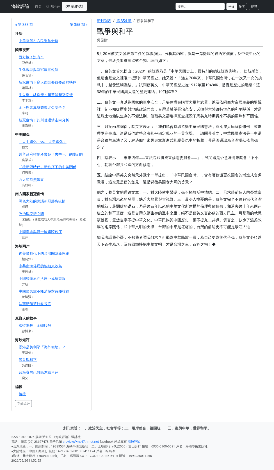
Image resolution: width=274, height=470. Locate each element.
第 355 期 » (79, 24)
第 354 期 (124, 20)
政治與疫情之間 (31, 213)
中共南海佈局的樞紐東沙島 (40, 265)
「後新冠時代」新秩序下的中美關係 (47, 166)
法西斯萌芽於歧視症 (35, 303)
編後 (22, 393)
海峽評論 (20, 6)
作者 (242, 6)
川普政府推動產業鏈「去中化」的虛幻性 (51, 154)
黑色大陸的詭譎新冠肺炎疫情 (42, 201)
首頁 (38, 6)
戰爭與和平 (28, 359)
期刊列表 (53, 6)
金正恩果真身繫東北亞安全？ (42, 107)
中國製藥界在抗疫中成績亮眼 (42, 278)
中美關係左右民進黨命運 (38, 40)
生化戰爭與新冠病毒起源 (38, 69)
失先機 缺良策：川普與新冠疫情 (46, 94)
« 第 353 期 (24, 24)
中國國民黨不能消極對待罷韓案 (44, 291)
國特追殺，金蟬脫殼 (35, 325)
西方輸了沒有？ (31, 56)
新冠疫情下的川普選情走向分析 (44, 120)
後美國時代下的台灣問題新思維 (44, 253)
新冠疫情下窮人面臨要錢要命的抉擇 (47, 82)
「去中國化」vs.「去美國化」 (42, 141)
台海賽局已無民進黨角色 (38, 372)
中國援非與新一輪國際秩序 (40, 231)
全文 (231, 6)
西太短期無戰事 (31, 179)
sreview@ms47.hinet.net (81, 441)
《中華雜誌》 (74, 6)
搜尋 (254, 6)
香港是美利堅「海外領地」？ (42, 347)
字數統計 (23, 404)
